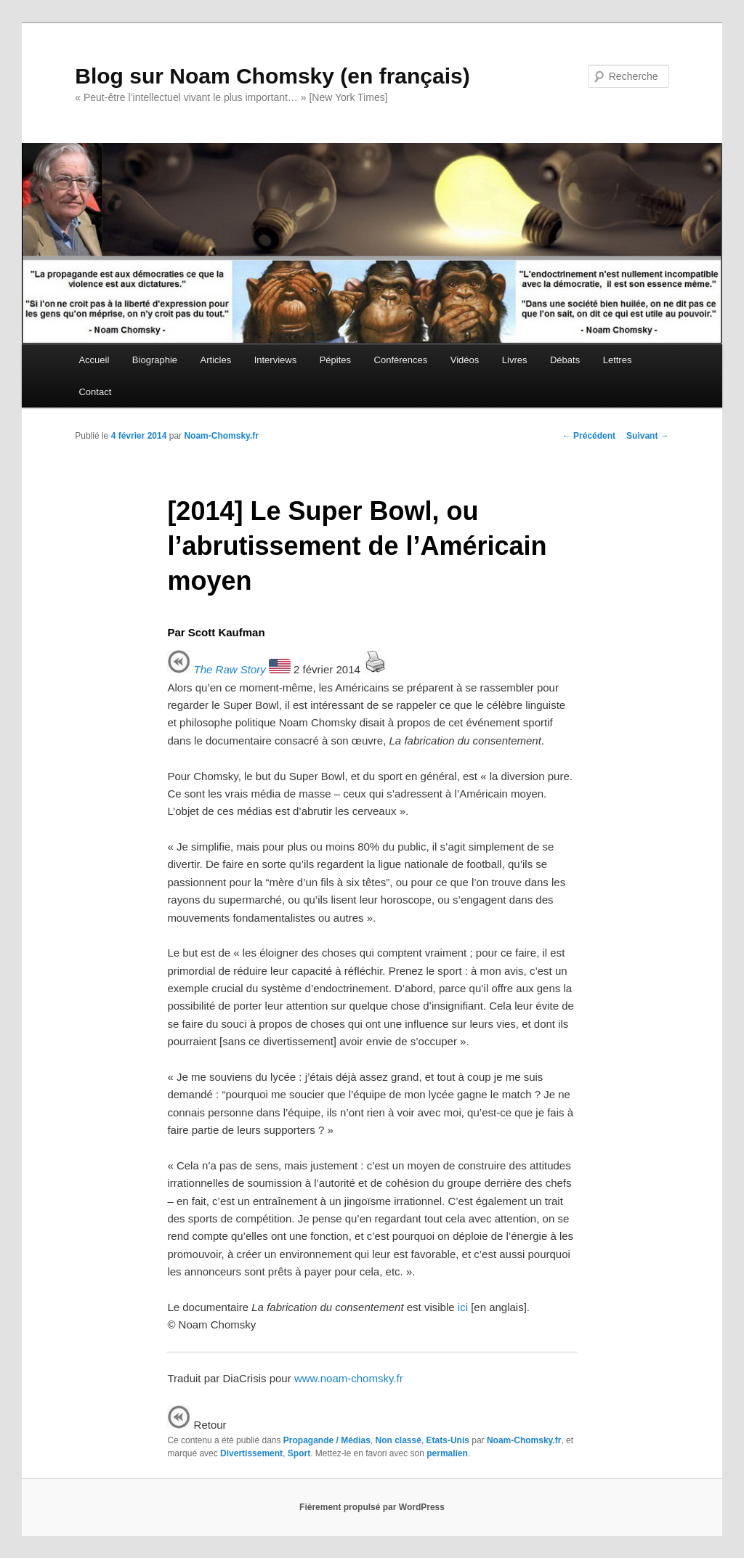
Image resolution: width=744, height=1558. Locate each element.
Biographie (154, 359)
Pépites (335, 359)
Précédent (588, 436)
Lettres (617, 359)
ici (463, 1307)
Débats (565, 359)
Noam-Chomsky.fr (221, 436)
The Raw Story (230, 669)
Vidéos (465, 359)
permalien (447, 1453)
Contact (94, 391)
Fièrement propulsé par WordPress (372, 1507)
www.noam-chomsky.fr (348, 1378)
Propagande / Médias (327, 1440)
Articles (216, 359)
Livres (514, 359)
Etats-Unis (447, 1440)
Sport (299, 1453)
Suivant (647, 436)
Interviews (275, 359)
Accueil (93, 359)
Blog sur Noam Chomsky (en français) (272, 76)
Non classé (398, 1440)
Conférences (401, 359)
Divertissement (251, 1453)
